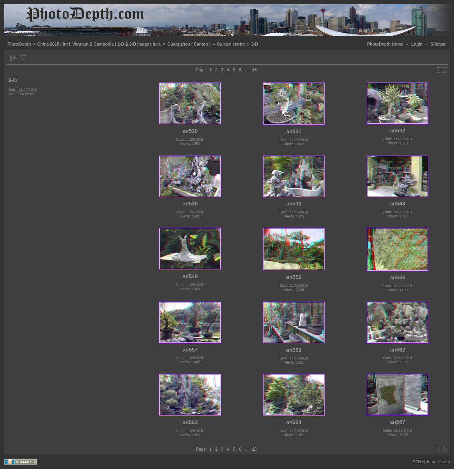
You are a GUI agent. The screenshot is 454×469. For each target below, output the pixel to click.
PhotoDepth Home (385, 44)
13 (254, 70)
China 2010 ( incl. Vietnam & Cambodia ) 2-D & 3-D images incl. (99, 44)
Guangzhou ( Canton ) (188, 44)
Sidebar (438, 44)
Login (416, 44)
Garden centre (231, 44)
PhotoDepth (19, 44)
